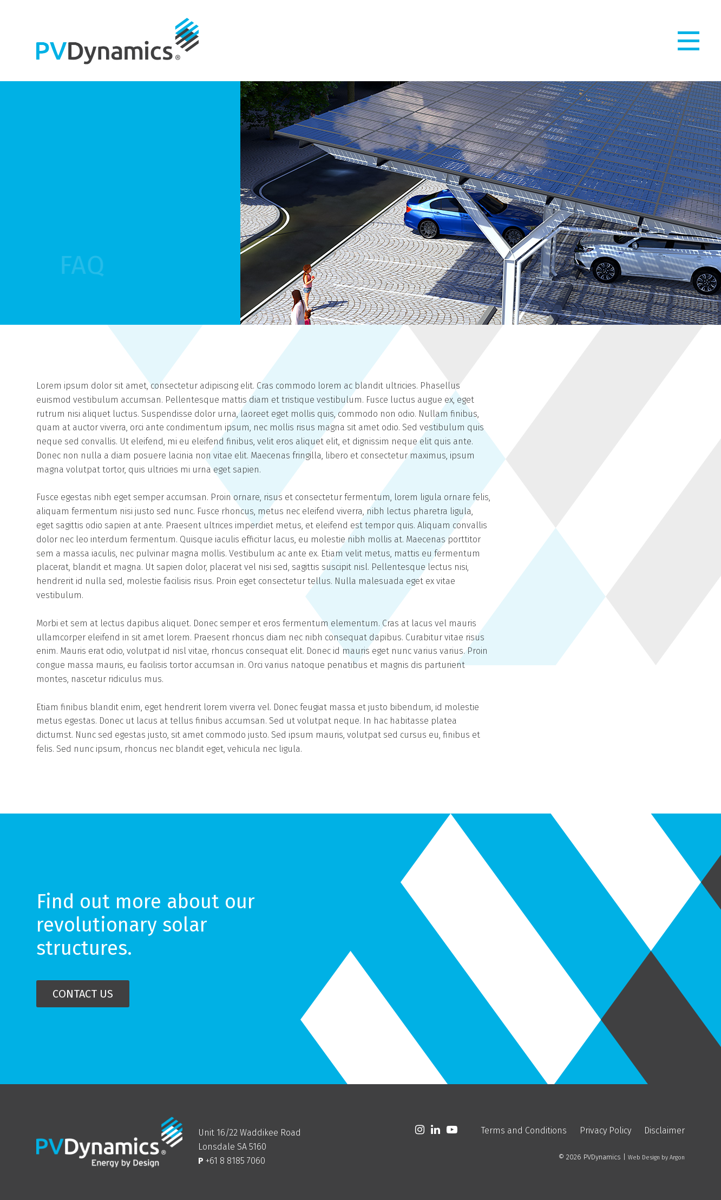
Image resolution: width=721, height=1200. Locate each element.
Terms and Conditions (524, 1130)
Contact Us (83, 993)
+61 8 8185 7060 (235, 1161)
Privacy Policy (605, 1130)
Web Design (644, 1157)
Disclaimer (664, 1130)
